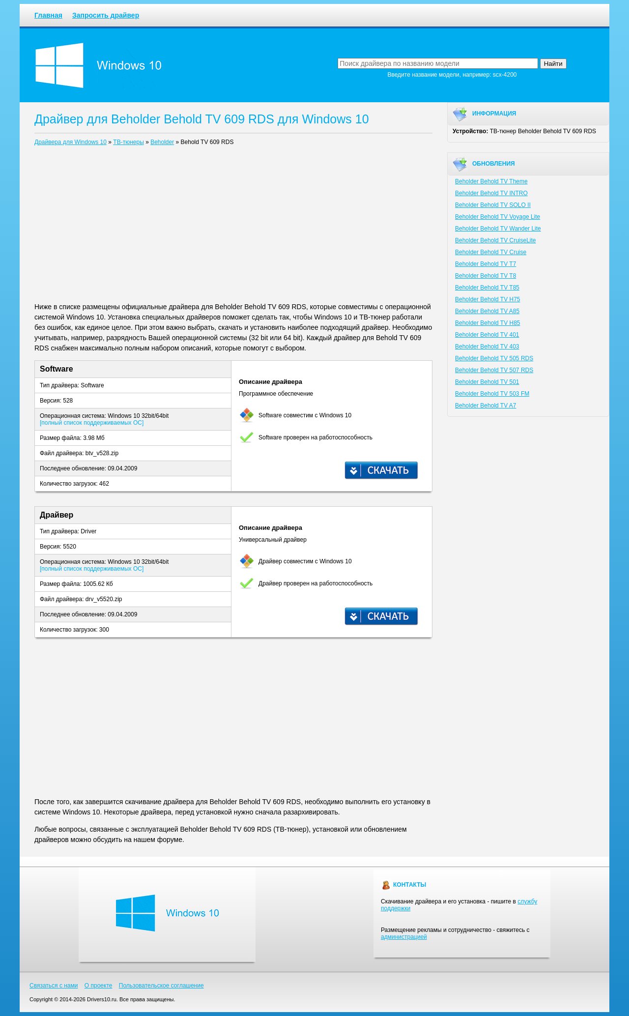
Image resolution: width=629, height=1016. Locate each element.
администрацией (404, 936)
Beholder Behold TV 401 (487, 334)
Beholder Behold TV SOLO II (493, 205)
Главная (48, 15)
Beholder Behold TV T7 (485, 264)
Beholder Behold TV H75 (487, 299)
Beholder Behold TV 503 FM (492, 393)
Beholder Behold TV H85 (487, 322)
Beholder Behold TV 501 (487, 381)
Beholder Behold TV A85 (487, 311)
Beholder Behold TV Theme (491, 181)
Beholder (162, 142)
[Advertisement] (233, 226)
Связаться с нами (53, 985)
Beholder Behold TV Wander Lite (498, 228)
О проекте (99, 985)
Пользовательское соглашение (161, 985)
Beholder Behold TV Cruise (490, 252)
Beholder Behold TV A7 (485, 405)
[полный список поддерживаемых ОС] (91, 422)
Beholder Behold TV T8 (485, 275)
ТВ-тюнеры (128, 142)
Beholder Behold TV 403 (487, 346)
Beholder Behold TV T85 (487, 287)
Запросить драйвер (105, 15)
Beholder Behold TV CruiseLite (495, 240)
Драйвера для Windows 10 (70, 142)
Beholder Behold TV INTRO (491, 193)
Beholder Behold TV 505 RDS (494, 358)
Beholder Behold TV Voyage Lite (497, 216)
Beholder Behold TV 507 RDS (494, 370)
